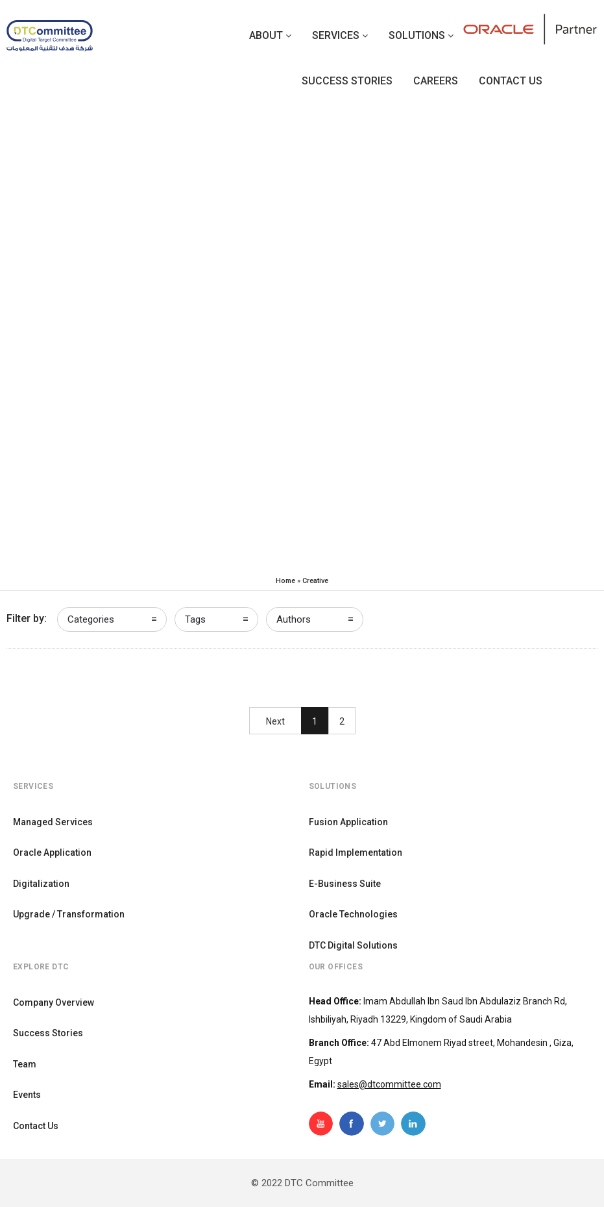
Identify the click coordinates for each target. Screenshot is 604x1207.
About (270, 35)
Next (275, 721)
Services (340, 35)
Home (285, 581)
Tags (195, 619)
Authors (293, 619)
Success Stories (347, 81)
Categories (90, 619)
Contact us (510, 81)
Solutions (421, 35)
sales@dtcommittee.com (389, 1084)
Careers (435, 81)
